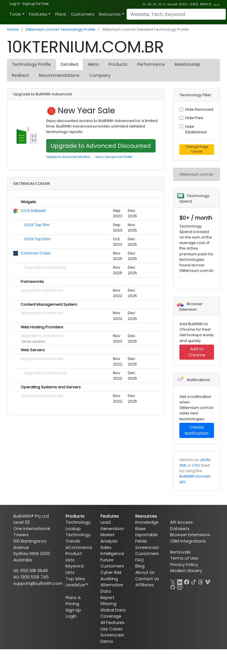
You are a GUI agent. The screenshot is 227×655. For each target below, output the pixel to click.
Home (13, 29)
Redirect (20, 75)
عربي (216, 4)
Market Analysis (109, 538)
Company (100, 75)
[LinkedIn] (179, 581)
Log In (15, 3)
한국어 (183, 4)
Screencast (147, 547)
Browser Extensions (190, 535)
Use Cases (111, 629)
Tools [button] (15, 14)
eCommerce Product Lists (79, 554)
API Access (181, 522)
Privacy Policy (184, 564)
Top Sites (75, 579)
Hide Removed (199, 109)
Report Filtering (108, 601)
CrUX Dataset (33, 210)
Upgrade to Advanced (45, 267)
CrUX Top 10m (37, 224)
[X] (172, 581)
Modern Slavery (186, 571)
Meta (93, 64)
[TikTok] (193, 581)
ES (159, 4)
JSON (205, 459)
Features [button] (38, 14)
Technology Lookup (78, 525)
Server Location (33, 341)
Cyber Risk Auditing (111, 576)
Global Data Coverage (113, 613)
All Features (112, 622)
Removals (180, 552)
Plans (60, 14)
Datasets (180, 529)
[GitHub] (172, 586)
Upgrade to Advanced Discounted (101, 146)
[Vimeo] (207, 581)
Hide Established (196, 129)
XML (182, 465)
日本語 (194, 4)
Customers (82, 14)
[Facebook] (186, 581)
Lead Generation (112, 525)
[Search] (176, 14)
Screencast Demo (112, 638)
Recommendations (59, 75)
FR (154, 4)
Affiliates (144, 585)
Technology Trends (78, 538)
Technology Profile (31, 64)
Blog (140, 566)
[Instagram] (179, 586)
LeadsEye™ (77, 585)
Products (118, 64)
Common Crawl (36, 253)
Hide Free (194, 117)
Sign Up (73, 610)
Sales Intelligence (112, 551)
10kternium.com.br (196, 174)
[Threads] (200, 581)
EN (144, 4)
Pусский (172, 4)
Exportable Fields (146, 538)
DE (149, 4)
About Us (144, 572)
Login (71, 616)
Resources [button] (110, 14)
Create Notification (196, 430)
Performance (151, 64)
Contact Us (147, 579)
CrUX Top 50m (37, 238)
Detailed (69, 64)
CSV (196, 465)
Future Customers (112, 563)
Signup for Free (35, 3)
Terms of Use (184, 558)
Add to (196, 352)
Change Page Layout (196, 149)
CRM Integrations (188, 541)
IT (164, 4)
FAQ (139, 560)
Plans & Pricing (73, 601)
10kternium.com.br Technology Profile (60, 29)
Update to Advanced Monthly (68, 157)
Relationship (187, 64)
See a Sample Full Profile (113, 157)
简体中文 (206, 4)
